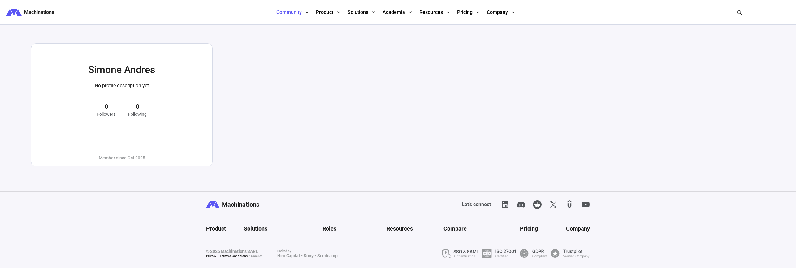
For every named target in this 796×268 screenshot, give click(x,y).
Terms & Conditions (234, 255)
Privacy (211, 255)
